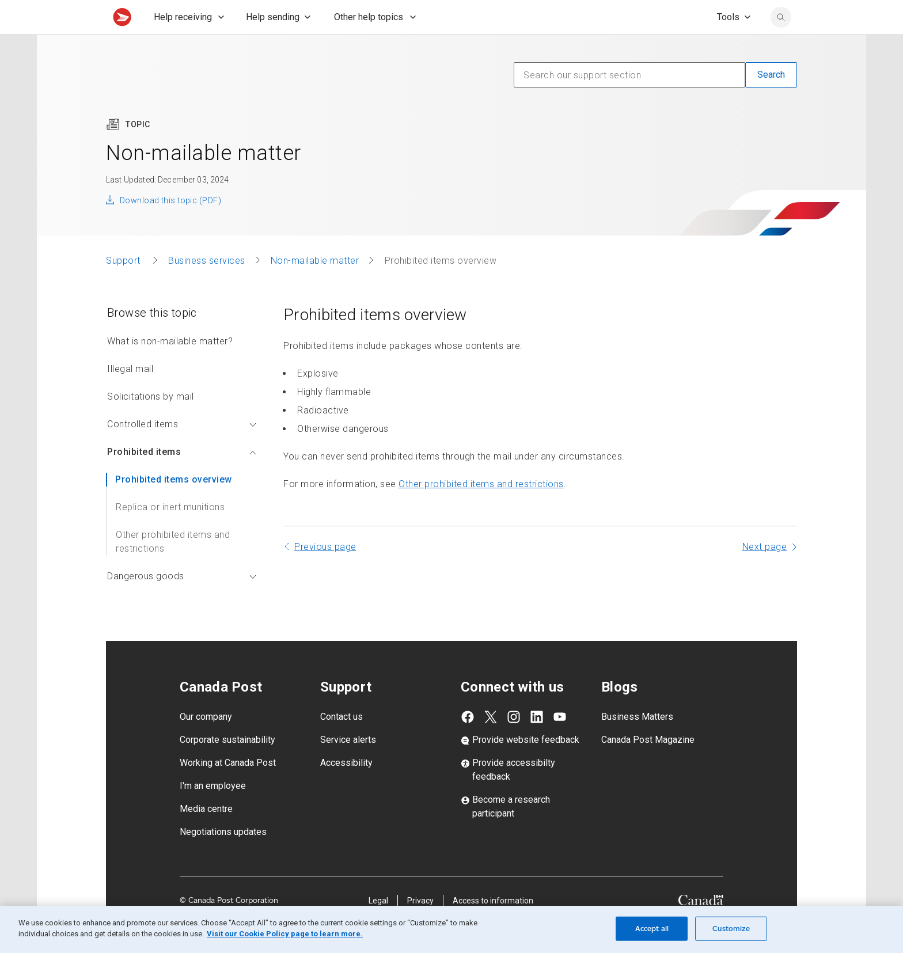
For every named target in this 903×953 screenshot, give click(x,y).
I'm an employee (213, 811)
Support (124, 285)
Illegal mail (130, 394)
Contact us (341, 741)
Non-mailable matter (315, 285)
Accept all (652, 928)
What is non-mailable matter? (170, 366)
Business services (206, 285)
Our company (206, 741)
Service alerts (348, 765)
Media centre (206, 834)
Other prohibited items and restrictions (173, 567)
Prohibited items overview (173, 504)
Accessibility (346, 788)
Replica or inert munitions (170, 532)
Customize (731, 928)
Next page (764, 572)
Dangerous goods (181, 601)
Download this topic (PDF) (170, 225)
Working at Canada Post (228, 788)
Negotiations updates (223, 857)
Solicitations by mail (150, 421)
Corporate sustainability (227, 765)
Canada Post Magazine (648, 765)
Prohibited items (181, 477)
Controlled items (181, 449)
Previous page (325, 572)
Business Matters (637, 741)
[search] (781, 42)
